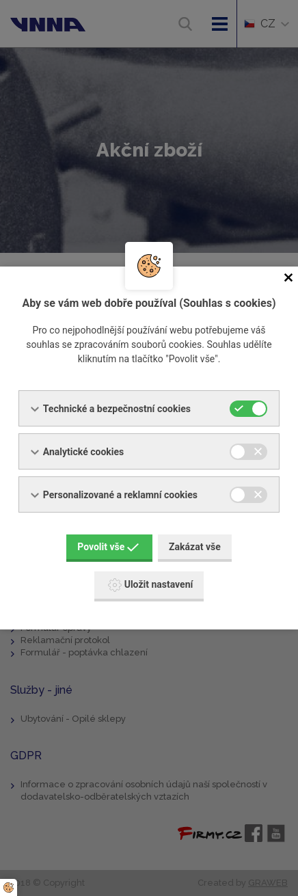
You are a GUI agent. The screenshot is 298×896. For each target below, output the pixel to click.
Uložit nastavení (150, 585)
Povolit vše (108, 546)
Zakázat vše (195, 546)
